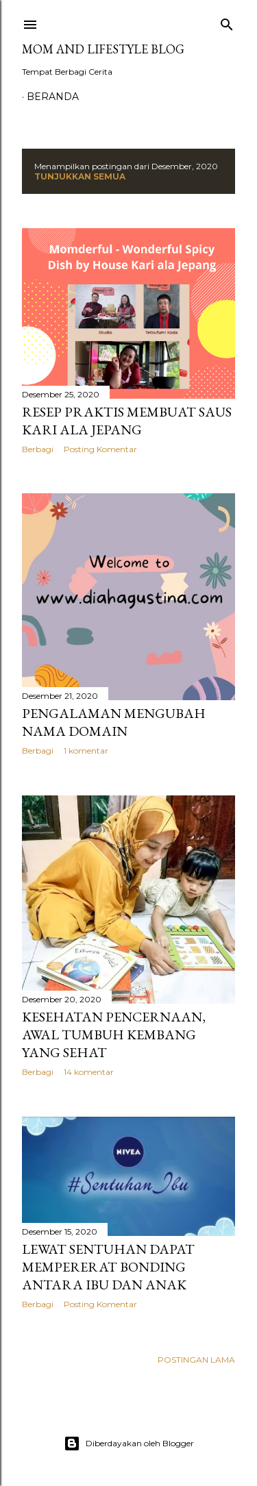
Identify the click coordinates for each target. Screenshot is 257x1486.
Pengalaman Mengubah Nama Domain (114, 722)
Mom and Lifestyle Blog (103, 49)
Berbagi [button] (37, 449)
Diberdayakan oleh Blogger (129, 1443)
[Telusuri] (227, 21)
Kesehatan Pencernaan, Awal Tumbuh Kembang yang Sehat (114, 1034)
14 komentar (89, 1072)
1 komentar (86, 750)
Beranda (53, 96)
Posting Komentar (100, 449)
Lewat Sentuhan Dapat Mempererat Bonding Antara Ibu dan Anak (108, 1266)
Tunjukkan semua (79, 176)
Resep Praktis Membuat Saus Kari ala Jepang (127, 420)
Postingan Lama (196, 1359)
